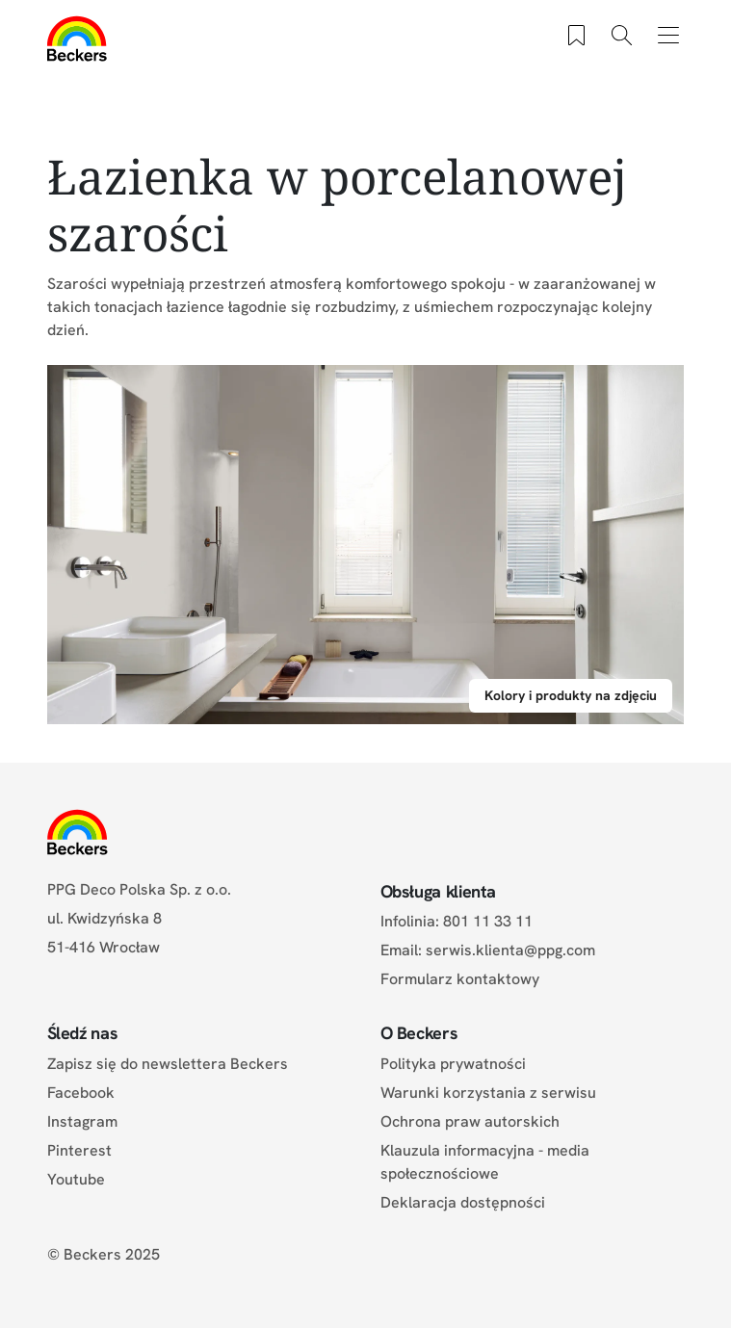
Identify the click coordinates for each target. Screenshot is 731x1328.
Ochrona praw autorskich (470, 1121)
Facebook (81, 1092)
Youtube (76, 1179)
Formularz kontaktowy (459, 979)
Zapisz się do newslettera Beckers (167, 1064)
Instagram (82, 1121)
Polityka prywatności (453, 1064)
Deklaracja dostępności (462, 1202)
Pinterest (79, 1150)
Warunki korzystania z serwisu (488, 1092)
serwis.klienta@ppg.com (510, 950)
